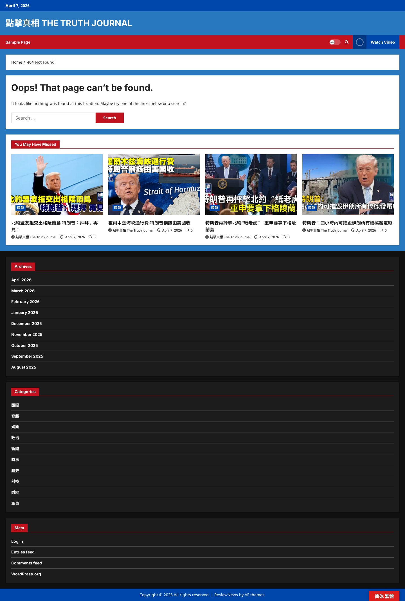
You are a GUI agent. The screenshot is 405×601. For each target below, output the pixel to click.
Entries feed (23, 552)
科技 (15, 481)
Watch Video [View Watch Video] (374, 42)
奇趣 (15, 416)
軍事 (15, 503)
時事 (15, 459)
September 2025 (27, 356)
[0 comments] (92, 237)
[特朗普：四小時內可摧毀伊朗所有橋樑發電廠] (348, 184)
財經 (15, 492)
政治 (15, 437)
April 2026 (21, 279)
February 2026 (25, 301)
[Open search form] (346, 42)
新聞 (15, 448)
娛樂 (15, 426)
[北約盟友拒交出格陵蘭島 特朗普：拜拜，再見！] (57, 184)
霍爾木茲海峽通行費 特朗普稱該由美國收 (149, 223)
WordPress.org (26, 573)
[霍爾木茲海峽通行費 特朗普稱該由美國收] (154, 184)
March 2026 (23, 290)
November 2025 (26, 334)
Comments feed (26, 562)
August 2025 (23, 367)
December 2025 (26, 323)
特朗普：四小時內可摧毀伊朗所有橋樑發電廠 (347, 223)
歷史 (15, 470)
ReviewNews (226, 594)
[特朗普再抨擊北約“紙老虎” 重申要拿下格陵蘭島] (251, 184)
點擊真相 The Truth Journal (69, 23)
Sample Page (18, 42)
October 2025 (24, 345)
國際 (20, 207)
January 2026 (24, 312)
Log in (17, 541)
